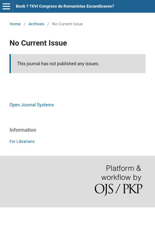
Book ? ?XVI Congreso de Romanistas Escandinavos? (65, 6)
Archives (36, 24)
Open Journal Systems (32, 104)
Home (15, 24)
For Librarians (22, 141)
